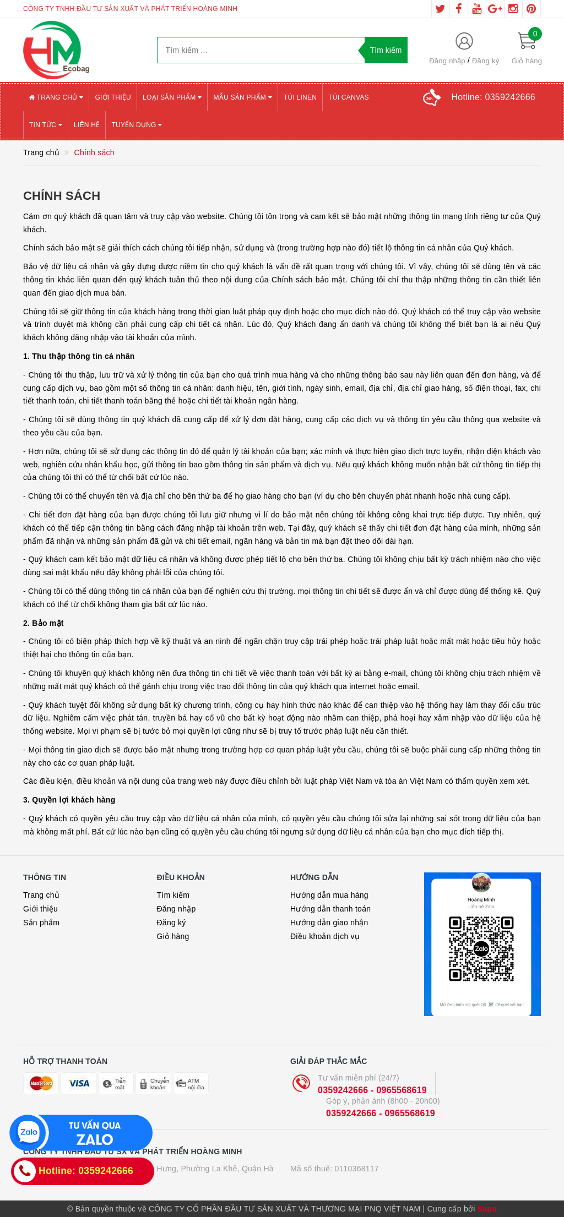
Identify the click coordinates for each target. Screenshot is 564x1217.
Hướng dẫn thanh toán (330, 908)
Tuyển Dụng (136, 125)
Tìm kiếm (173, 895)
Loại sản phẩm (172, 97)
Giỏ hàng (173, 936)
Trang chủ (56, 97)
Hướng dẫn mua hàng (329, 895)
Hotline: (493, 97)
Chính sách (61, 196)
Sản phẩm (41, 922)
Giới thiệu (113, 97)
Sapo (487, 1208)
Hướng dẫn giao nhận (329, 922)
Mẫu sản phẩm (242, 97)
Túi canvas (348, 97)
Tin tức (45, 125)
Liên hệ (87, 125)
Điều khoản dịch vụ (325, 936)
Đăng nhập (447, 61)
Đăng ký (485, 61)
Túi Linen (300, 97)
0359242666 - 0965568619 (372, 1090)
